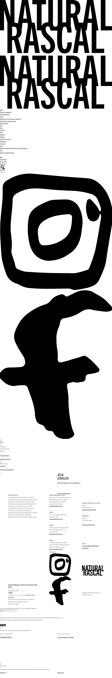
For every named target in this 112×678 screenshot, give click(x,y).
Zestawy (2, 135)
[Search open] (2, 168)
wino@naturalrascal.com (55, 506)
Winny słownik (4, 123)
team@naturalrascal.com (56, 549)
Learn (1, 117)
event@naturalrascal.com (56, 519)
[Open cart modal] (0, 445)
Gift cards (2, 144)
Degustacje (3, 141)
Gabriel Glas (3, 159)
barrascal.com (86, 522)
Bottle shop (3, 162)
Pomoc (84, 546)
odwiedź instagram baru (88, 525)
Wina (1, 132)
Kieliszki (2, 137)
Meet (1, 110)
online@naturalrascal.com (56, 534)
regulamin (28, 595)
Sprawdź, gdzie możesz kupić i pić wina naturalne (13, 148)
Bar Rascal (3, 164)
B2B (1, 157)
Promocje (2, 130)
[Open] (0, 472)
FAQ (1, 126)
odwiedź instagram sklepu (89, 509)
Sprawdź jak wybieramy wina (8, 121)
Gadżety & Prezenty (5, 139)
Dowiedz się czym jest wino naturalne (10, 119)
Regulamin (91, 546)
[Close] (4, 447)
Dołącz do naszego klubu (7, 153)
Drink (1, 146)
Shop (1, 128)
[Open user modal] (0, 462)
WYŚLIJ (3, 625)
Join (1, 150)
